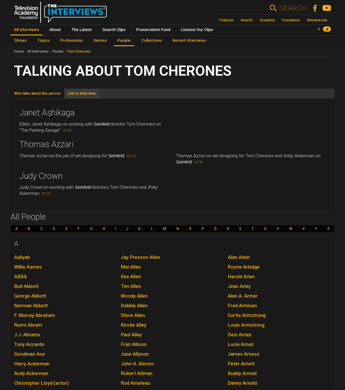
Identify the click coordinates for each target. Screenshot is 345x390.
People (57, 51)
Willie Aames (28, 267)
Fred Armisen (242, 305)
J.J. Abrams (27, 334)
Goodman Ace (29, 354)
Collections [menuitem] (151, 40)
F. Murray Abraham (34, 315)
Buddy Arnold (242, 373)
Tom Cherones (79, 51)
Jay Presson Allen (140, 257)
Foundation (291, 20)
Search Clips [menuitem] (114, 29)
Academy (267, 20)
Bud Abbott (26, 286)
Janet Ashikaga (47, 112)
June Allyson (135, 354)
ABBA (20, 276)
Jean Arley (239, 286)
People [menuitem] (124, 40)
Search (293, 8)
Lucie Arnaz (241, 344)
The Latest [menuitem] (81, 29)
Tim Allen (131, 286)
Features (226, 20)
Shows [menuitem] (20, 40)
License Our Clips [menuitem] (197, 29)
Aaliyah (22, 257)
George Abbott (30, 296)
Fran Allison (134, 344)
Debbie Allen (134, 305)
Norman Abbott (31, 305)
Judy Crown (40, 176)
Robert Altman (136, 373)
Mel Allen (131, 267)
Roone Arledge (244, 267)
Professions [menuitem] (71, 40)
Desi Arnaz (239, 334)
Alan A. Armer (243, 296)
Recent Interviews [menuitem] (189, 40)
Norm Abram (28, 325)
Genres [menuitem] (100, 40)
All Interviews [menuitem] (26, 29)
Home (19, 51)
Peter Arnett (241, 363)
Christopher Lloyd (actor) (41, 383)
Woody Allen (134, 296)
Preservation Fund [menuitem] (153, 29)
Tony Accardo (29, 344)
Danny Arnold (242, 383)
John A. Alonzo (137, 363)
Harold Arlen (241, 276)
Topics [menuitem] (43, 40)
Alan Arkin (239, 257)
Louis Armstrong (246, 325)
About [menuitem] (55, 29)
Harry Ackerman (32, 363)
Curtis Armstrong (247, 315)
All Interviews (38, 51)
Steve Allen (133, 315)
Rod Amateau (135, 383)
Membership (317, 20)
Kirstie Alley (134, 325)
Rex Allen (131, 276)
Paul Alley (131, 334)
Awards (247, 20)
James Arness (243, 354)
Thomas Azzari (46, 144)
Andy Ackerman (31, 373)
